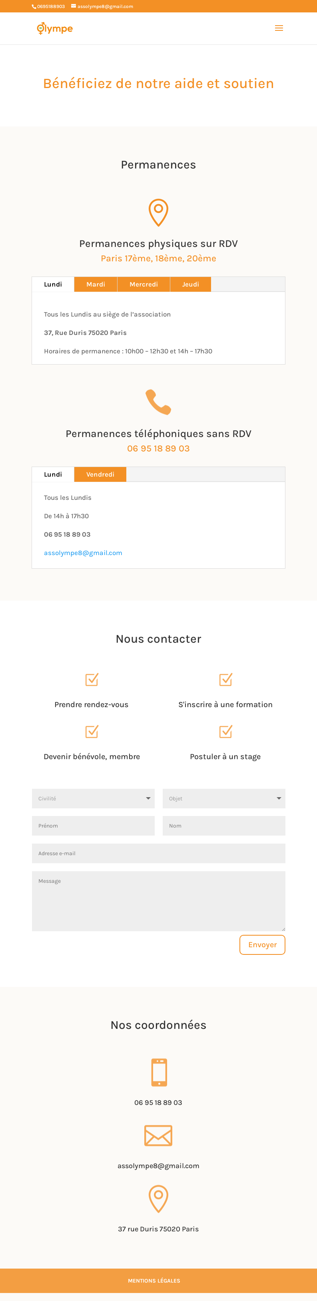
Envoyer (262, 944)
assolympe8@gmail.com (83, 553)
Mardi (95, 284)
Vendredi (100, 474)
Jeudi (190, 284)
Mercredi (144, 284)
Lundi (53, 284)
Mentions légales (154, 1280)
